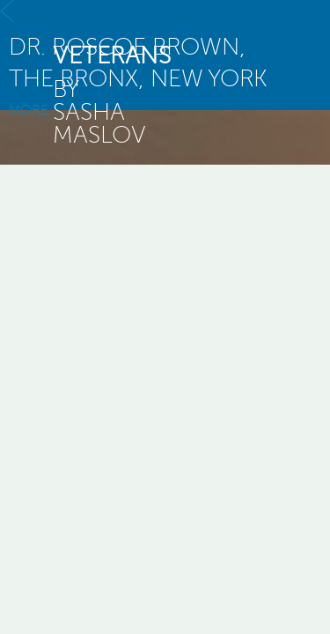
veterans (112, 55)
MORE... (165, 97)
